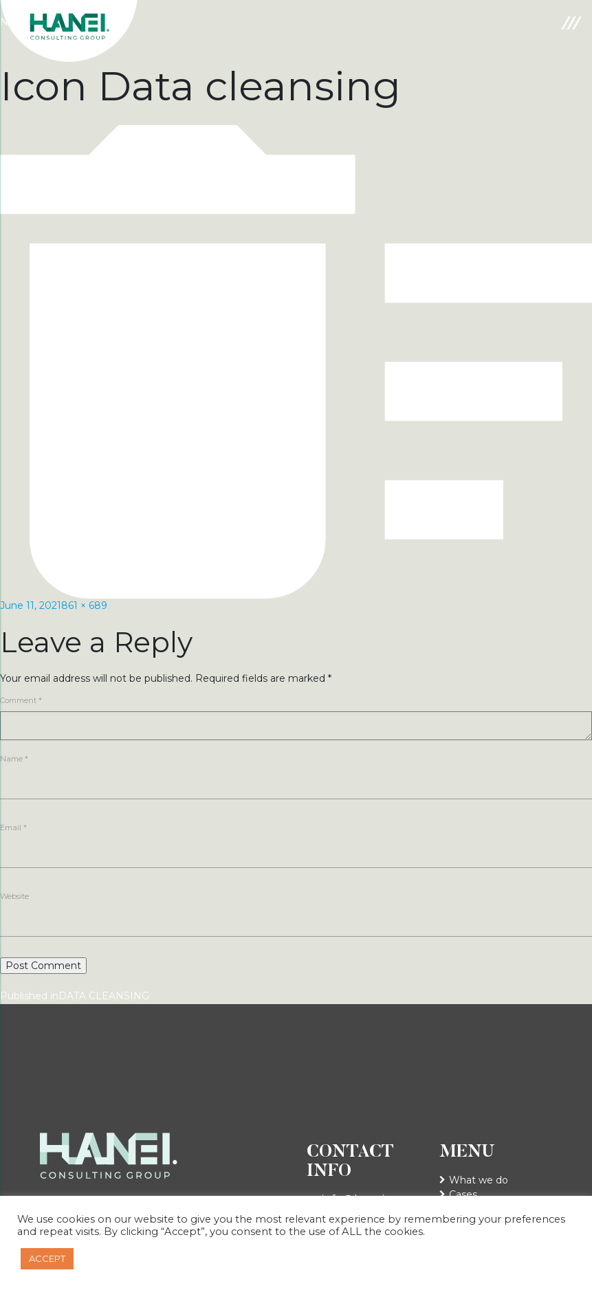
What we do (478, 1180)
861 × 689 (84, 605)
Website (14, 896)
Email (13, 827)
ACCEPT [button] (47, 1258)
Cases (463, 1194)
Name (14, 759)
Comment (21, 700)
